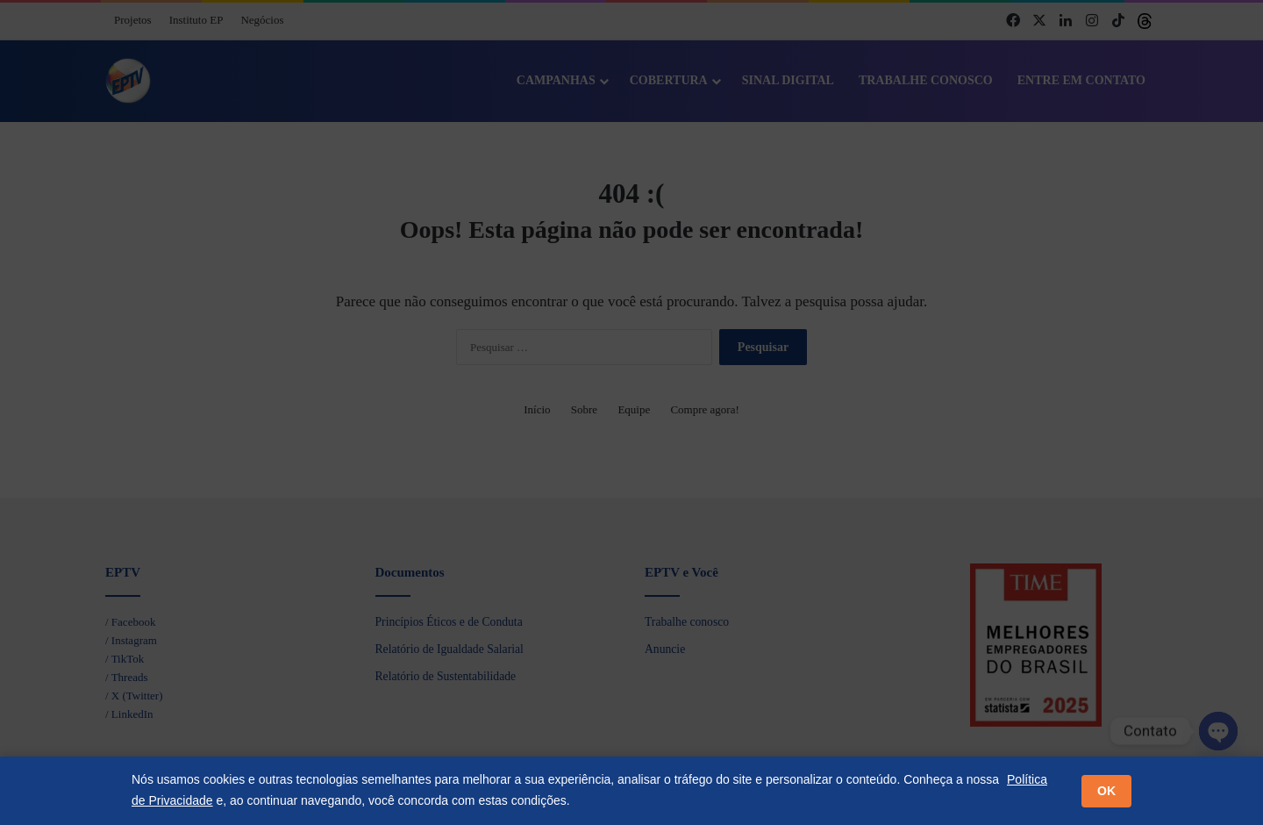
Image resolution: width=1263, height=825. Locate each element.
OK (1106, 791)
